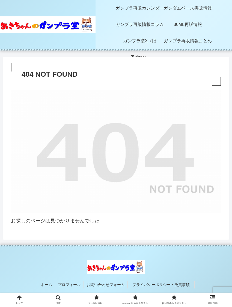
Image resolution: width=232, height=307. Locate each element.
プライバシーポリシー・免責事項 (163, 284)
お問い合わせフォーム (106, 284)
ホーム (46, 284)
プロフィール (69, 284)
